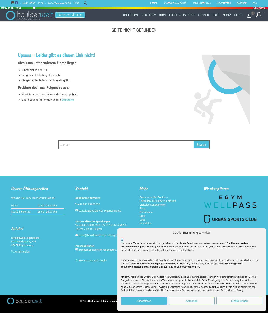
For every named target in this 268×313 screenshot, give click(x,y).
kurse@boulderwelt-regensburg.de (98, 235)
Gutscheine (146, 212)
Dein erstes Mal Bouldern (154, 197)
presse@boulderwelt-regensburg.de (99, 249)
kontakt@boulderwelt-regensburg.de (100, 210)
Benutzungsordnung (112, 301)
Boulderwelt (94, 301)
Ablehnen (191, 300)
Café (142, 215)
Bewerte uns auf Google (92, 260)
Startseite (68, 99)
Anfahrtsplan (22, 251)
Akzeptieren (144, 300)
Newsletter (146, 223)
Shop (143, 208)
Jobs (142, 219)
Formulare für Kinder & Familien (158, 200)
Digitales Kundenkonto (153, 204)
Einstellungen (239, 300)
